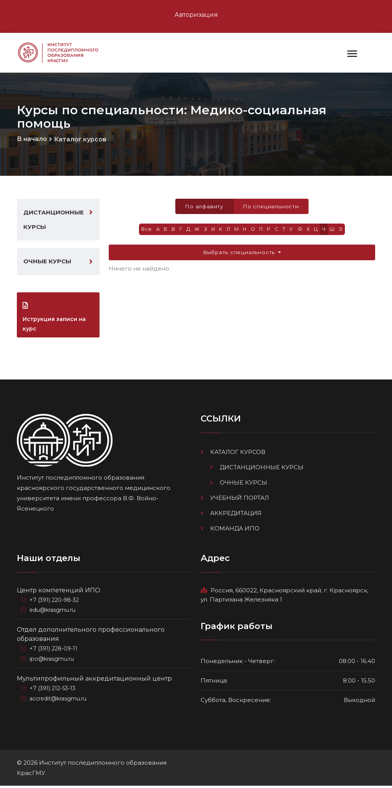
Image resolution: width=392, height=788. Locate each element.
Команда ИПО (235, 530)
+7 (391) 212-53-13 (53, 689)
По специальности (271, 206)
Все (144, 230)
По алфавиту (204, 206)
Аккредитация (235, 515)
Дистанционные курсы (53, 220)
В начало (32, 139)
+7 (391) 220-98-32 (55, 601)
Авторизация (196, 14)
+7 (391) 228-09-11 (54, 650)
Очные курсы (47, 263)
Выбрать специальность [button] (240, 253)
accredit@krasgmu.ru (58, 699)
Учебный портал (239, 499)
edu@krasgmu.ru (53, 611)
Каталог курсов (80, 139)
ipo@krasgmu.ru (52, 660)
